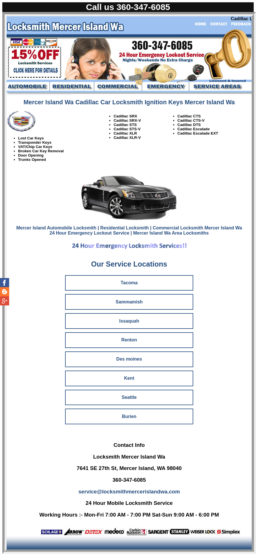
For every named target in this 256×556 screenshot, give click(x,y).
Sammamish (129, 301)
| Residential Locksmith (123, 227)
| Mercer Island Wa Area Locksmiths (170, 233)
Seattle (129, 397)
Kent (129, 378)
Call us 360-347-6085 (128, 7)
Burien (129, 416)
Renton (129, 339)
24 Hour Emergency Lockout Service (89, 233)
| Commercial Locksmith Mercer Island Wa (196, 227)
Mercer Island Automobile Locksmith (56, 227)
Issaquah (129, 321)
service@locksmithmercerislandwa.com (129, 492)
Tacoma (129, 282)
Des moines (129, 359)
